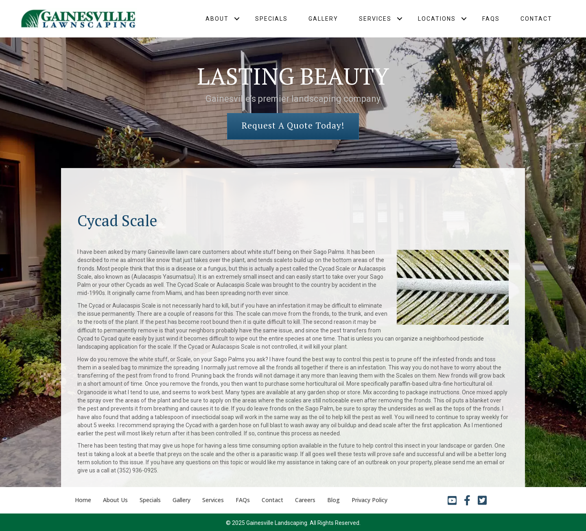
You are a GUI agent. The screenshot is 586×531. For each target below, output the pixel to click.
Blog (333, 500)
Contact (536, 18)
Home (83, 500)
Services (375, 18)
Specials (271, 18)
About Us (115, 500)
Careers (305, 500)
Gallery (323, 18)
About (217, 18)
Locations (437, 18)
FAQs (491, 18)
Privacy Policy (369, 500)
